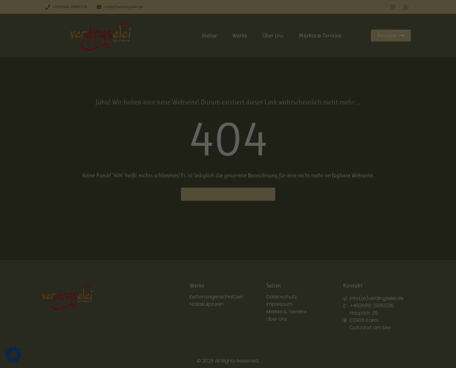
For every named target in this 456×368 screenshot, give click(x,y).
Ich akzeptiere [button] (228, 319)
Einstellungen (244, 298)
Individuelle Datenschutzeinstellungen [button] (228, 355)
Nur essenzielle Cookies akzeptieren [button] (228, 337)
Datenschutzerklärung (270, 292)
